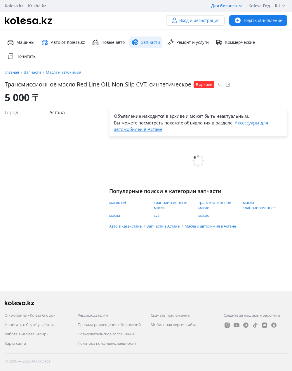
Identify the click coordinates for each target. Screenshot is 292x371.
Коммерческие (235, 42)
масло (203, 215)
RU (281, 5)
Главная (12, 72)
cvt (156, 215)
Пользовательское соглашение (106, 334)
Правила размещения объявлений (109, 324)
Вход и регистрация (195, 20)
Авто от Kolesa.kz (63, 42)
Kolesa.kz (14, 5)
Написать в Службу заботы (29, 324)
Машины (20, 42)
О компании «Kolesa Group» (30, 315)
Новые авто (108, 42)
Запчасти (33, 72)
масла (114, 215)
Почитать (21, 56)
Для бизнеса (227, 5)
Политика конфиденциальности (107, 343)
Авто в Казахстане (125, 226)
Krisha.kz (37, 5)
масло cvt (117, 202)
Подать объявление (258, 20)
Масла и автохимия (63, 72)
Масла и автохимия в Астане (210, 226)
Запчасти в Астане (163, 226)
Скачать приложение (170, 315)
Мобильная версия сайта (173, 324)
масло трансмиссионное (259, 205)
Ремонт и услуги (188, 42)
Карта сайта (15, 343)
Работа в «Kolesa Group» (26, 334)
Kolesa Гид (259, 5)
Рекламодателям (93, 315)
